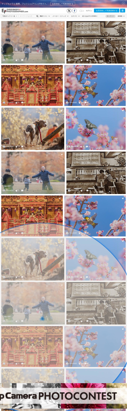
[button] (122, 10)
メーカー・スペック (60, 16)
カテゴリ (75, 16)
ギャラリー (110, 16)
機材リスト (45, 16)
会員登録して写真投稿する (62, 4)
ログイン (89, 11)
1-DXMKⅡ (94, 16)
